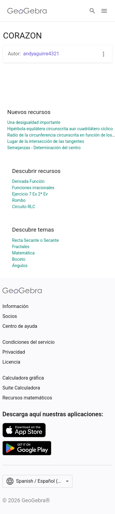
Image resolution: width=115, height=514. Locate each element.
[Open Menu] (104, 10)
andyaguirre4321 (41, 54)
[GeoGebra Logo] (27, 11)
